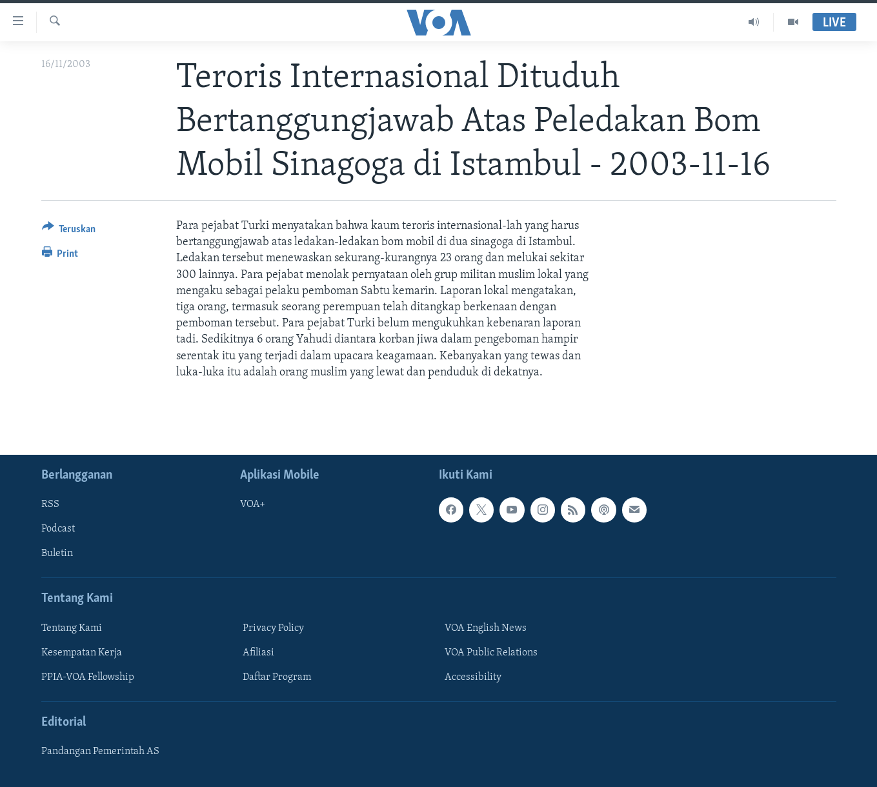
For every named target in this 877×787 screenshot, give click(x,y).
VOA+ (252, 504)
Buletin (57, 553)
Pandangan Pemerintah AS (100, 751)
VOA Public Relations (491, 653)
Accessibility (473, 677)
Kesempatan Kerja (81, 653)
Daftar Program (277, 677)
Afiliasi (258, 653)
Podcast (58, 529)
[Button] (69, 231)
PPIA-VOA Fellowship (87, 677)
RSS (50, 504)
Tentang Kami (71, 628)
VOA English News (486, 628)
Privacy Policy (273, 628)
